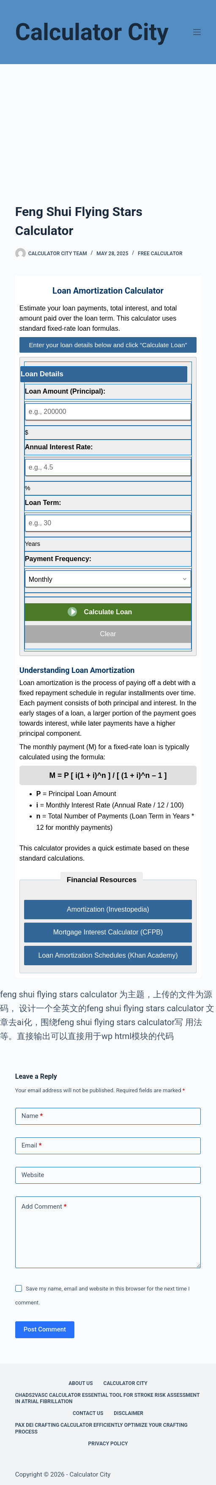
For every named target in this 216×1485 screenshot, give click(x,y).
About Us (80, 1383)
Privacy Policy (108, 1444)
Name (32, 1116)
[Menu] (197, 32)
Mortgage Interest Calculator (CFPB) (108, 932)
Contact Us (88, 1413)
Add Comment (44, 1207)
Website (33, 1175)
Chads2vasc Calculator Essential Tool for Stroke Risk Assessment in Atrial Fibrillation (107, 1398)
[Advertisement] (108, 127)
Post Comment (45, 1329)
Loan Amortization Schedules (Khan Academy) (108, 955)
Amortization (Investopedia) (108, 909)
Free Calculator (160, 253)
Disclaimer (128, 1413)
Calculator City (92, 32)
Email (32, 1145)
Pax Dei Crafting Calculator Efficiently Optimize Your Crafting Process (101, 1428)
